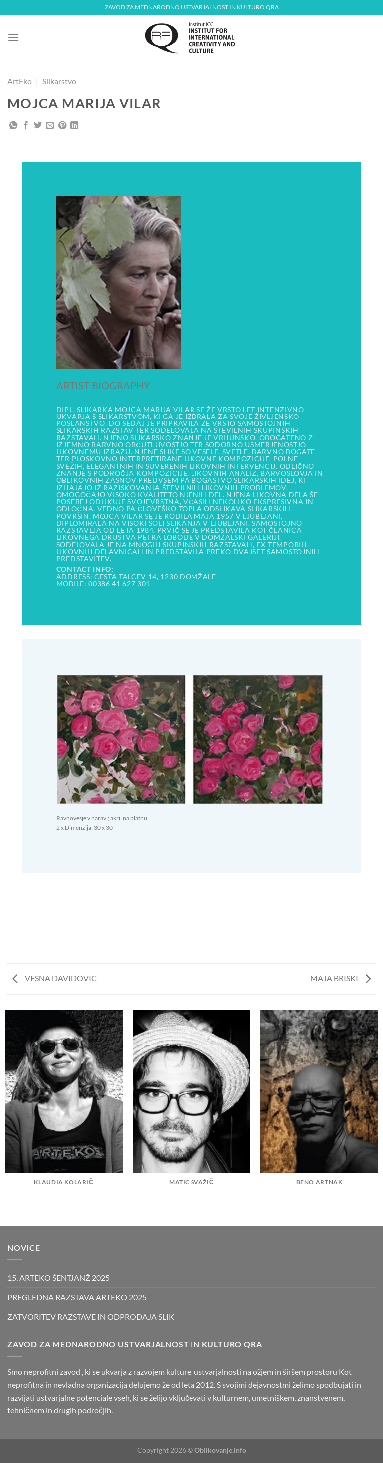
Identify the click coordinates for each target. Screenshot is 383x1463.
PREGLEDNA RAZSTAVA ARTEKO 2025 (77, 1297)
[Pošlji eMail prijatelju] (50, 125)
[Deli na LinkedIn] (74, 125)
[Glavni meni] (13, 37)
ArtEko (19, 81)
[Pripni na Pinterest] (62, 125)
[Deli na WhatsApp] (13, 125)
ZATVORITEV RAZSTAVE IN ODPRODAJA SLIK (90, 1316)
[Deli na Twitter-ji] (38, 125)
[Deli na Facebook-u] (26, 125)
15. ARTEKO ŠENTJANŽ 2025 (58, 1277)
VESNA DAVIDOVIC (54, 978)
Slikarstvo (59, 81)
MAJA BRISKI (340, 978)
